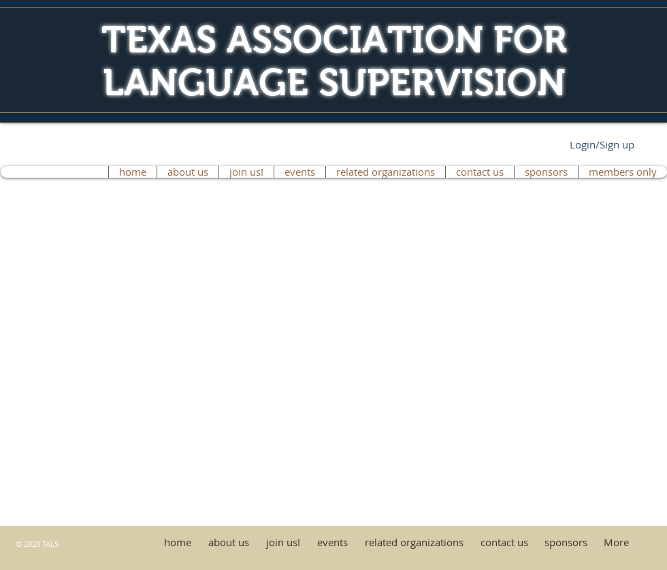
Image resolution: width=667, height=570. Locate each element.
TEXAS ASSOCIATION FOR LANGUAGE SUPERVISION (334, 61)
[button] (546, 172)
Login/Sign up (602, 144)
